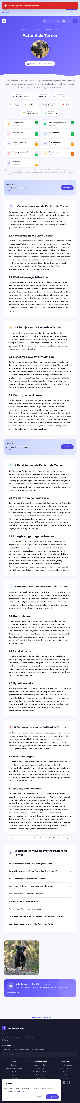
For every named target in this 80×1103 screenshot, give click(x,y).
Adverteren (71, 7)
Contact (14, 1065)
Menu (66, 21)
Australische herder (40, 1078)
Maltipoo (40, 1068)
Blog (14, 1071)
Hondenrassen (35, 29)
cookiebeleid (22, 1091)
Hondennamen (66, 1068)
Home (24, 29)
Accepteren (52, 1096)
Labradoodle (40, 1065)
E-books (66, 1071)
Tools (14, 1075)
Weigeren (39, 1096)
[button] (22, 124)
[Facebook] (64, 1082)
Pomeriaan (40, 1075)
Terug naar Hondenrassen (40, 1017)
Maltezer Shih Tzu (40, 1071)
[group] (40, 988)
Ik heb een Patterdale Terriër (40, 63)
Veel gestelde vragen (13, 1068)
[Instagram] (68, 1082)
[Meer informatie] (62, 132)
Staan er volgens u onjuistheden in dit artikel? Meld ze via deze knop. (40, 838)
